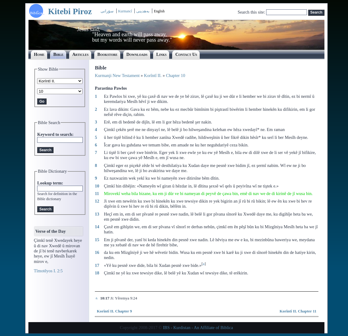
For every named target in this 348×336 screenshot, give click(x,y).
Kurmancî (125, 11)
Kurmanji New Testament (117, 75)
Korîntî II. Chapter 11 (297, 311)
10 (97, 186)
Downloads (136, 54)
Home (39, 54)
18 (97, 272)
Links (161, 54)
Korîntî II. (153, 75)
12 (97, 201)
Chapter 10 (175, 75)
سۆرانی (107, 11)
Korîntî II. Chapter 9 (114, 311)
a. (96, 298)
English (159, 11)
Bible (58, 54)
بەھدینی (143, 11)
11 (97, 193)
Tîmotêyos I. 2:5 (48, 270)
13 (97, 214)
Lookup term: (50, 183)
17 (97, 265)
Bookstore (107, 54)
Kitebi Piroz (70, 11)
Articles (80, 54)
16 (97, 252)
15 (97, 239)
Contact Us (186, 54)
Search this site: (252, 12)
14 (97, 226)
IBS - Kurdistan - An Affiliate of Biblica (198, 327)
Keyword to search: (55, 134)
